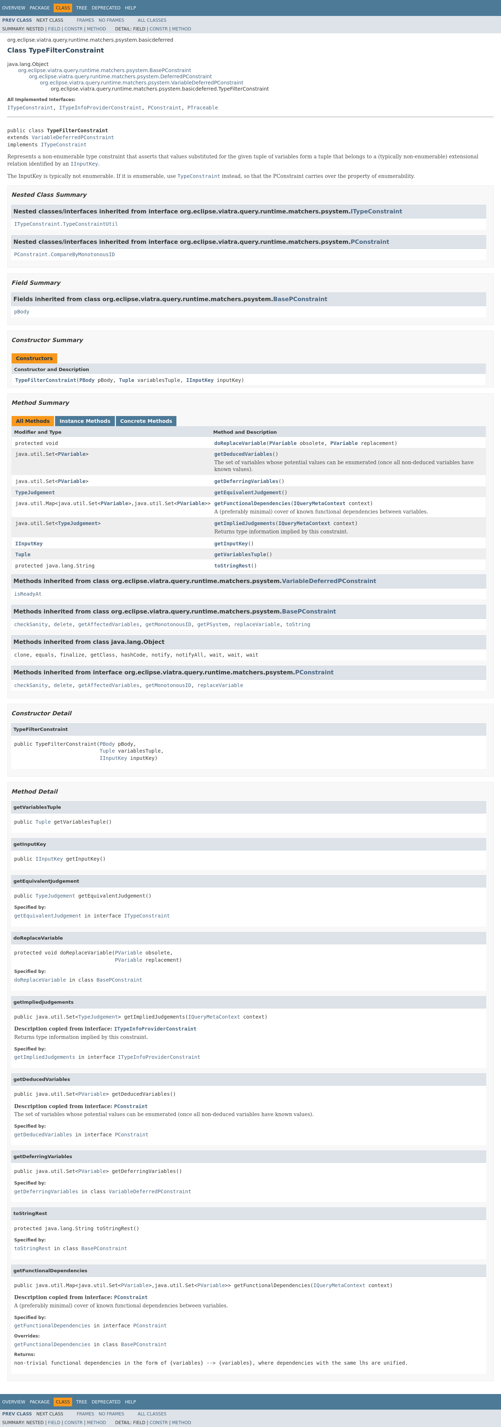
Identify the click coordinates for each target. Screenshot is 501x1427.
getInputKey (231, 543)
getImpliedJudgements (244, 523)
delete (63, 624)
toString (298, 624)
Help (130, 8)
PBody (87, 380)
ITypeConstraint (30, 108)
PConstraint (164, 108)
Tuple (126, 380)
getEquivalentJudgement (247, 492)
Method (96, 29)
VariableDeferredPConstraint (73, 137)
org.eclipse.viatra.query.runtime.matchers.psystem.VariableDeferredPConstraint (141, 83)
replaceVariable (257, 624)
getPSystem (212, 624)
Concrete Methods (146, 421)
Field (54, 29)
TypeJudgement (35, 492)
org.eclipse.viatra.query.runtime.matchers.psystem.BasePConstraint (104, 70)
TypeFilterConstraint (45, 380)
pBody (21, 312)
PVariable (283, 443)
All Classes (152, 20)
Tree (81, 8)
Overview (13, 8)
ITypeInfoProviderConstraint (100, 108)
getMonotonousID (168, 624)
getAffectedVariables (108, 624)
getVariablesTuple (240, 554)
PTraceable (202, 108)
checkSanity (31, 624)
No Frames (111, 20)
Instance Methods (84, 421)
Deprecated (106, 8)
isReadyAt (28, 594)
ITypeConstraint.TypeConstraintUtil (66, 224)
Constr (73, 29)
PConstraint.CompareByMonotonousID (64, 254)
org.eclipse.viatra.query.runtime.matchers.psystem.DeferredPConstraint (120, 76)
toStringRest (232, 566)
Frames (86, 20)
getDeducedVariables (243, 454)
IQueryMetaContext (320, 503)
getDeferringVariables (246, 481)
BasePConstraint (300, 299)
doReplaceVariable (240, 443)
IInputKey (200, 380)
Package (40, 8)
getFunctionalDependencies (252, 503)
